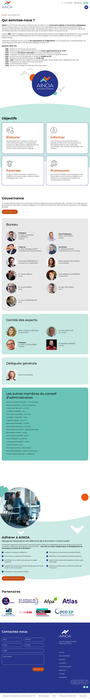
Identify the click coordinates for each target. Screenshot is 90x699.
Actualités (62, 663)
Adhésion (62, 670)
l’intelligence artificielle (26, 65)
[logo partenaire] (28, 601)
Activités (62, 659)
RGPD (54, 696)
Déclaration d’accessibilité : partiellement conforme (19, 696)
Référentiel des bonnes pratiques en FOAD (36, 54)
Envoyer (37, 669)
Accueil (4, 15)
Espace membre (78, 682)
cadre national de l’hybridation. (32, 62)
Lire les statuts (8, 211)
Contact (68, 3)
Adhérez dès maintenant (12, 578)
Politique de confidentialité (68, 696)
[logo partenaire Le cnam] (25, 612)
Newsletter (78, 3)
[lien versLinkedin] (87, 3)
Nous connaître (64, 656)
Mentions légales (43, 696)
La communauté (65, 666)
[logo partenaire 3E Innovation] (8, 601)
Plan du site (83, 696)
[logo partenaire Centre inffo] (8, 612)
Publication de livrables (22, 60)
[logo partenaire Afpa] (50, 601)
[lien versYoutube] (84, 3)
